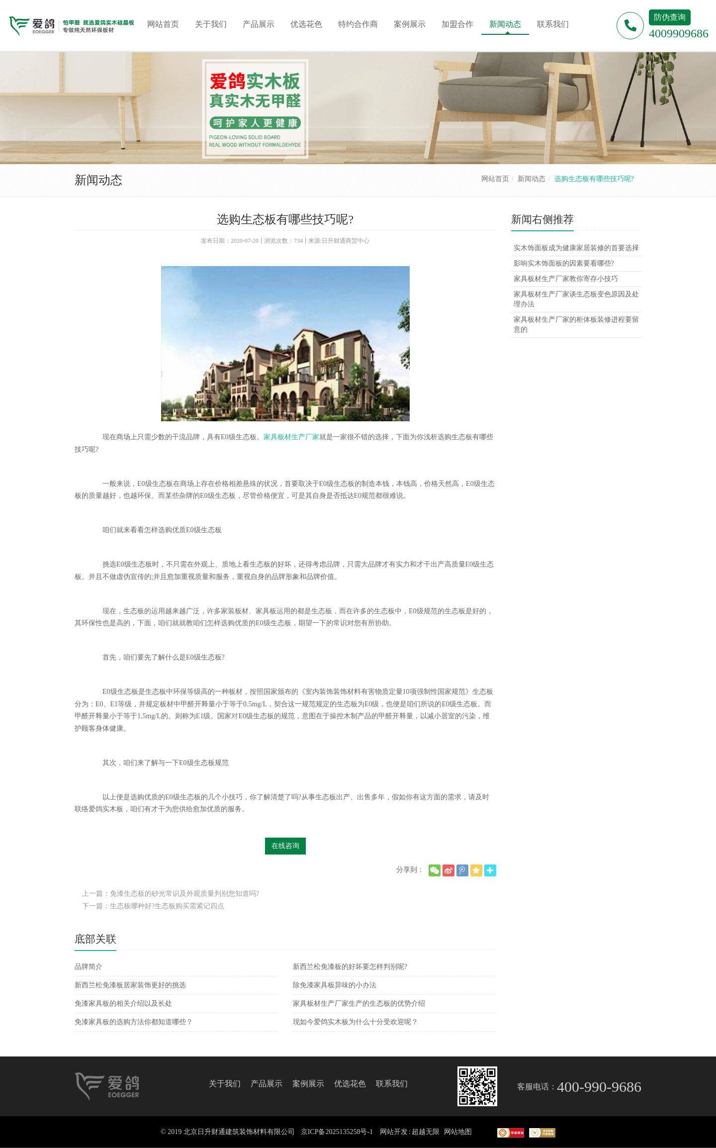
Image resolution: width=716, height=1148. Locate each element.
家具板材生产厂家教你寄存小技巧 (566, 279)
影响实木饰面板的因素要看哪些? (564, 263)
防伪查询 (670, 17)
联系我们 (392, 1083)
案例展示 (308, 1083)
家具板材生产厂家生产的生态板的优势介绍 (359, 1003)
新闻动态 (531, 179)
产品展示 (266, 1083)
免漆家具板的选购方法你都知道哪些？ (134, 1022)
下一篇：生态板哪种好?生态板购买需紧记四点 (153, 906)
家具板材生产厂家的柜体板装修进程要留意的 (576, 324)
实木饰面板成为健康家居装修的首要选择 (576, 248)
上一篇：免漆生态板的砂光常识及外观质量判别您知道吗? (170, 893)
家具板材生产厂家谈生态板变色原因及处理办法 (576, 299)
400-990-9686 (599, 1086)
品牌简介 (88, 966)
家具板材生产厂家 (291, 437)
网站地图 (458, 1132)
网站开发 (394, 1132)
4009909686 (679, 33)
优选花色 (350, 1083)
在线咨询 (285, 846)
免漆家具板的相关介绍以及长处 (123, 1003)
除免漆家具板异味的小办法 (334, 985)
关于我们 (225, 1083)
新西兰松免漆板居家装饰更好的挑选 (130, 985)
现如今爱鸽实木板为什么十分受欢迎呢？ (355, 1022)
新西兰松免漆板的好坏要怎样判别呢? (350, 966)
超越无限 (426, 1132)
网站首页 (495, 179)
